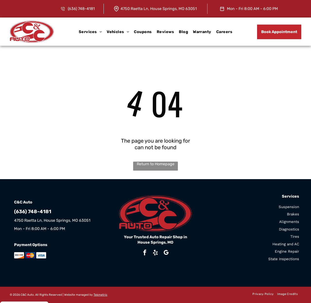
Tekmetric (100, 294)
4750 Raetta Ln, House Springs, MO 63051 (159, 8)
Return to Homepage (155, 164)
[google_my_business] (166, 253)
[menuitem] (90, 31)
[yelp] (155, 253)
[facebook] (144, 253)
